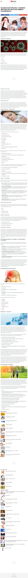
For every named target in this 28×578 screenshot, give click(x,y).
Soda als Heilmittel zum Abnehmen (11, 471)
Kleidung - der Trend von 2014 (10, 478)
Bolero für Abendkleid (9, 482)
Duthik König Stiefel (8, 506)
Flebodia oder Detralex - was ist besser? (12, 502)
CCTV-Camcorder (8, 517)
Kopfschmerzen (4, 133)
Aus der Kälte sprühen (9, 443)
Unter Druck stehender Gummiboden (11, 532)
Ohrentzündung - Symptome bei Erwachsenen (13, 454)
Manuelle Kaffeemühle (9, 510)
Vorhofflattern (8, 446)
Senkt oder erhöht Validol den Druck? (11, 420)
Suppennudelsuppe (8, 486)
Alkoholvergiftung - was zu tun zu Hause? (12, 450)
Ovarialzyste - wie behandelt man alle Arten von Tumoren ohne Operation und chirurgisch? (15, 492)
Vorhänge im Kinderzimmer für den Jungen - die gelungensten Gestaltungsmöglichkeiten (15, 544)
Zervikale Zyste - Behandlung (10, 525)
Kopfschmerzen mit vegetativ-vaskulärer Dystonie (13, 439)
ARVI (26, 246)
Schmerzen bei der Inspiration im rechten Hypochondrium (14, 431)
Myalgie (3, 162)
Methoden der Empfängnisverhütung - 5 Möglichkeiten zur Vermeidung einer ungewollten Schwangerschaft (16, 541)
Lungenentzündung (5, 306)
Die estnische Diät (8, 529)
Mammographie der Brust (9, 474)
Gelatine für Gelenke (9, 424)
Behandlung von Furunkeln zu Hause (11, 435)
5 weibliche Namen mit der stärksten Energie (12, 514)
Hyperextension (8, 495)
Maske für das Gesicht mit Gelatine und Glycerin (13, 521)
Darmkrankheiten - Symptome (10, 416)
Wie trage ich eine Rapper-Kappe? (11, 536)
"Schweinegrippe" (21, 66)
